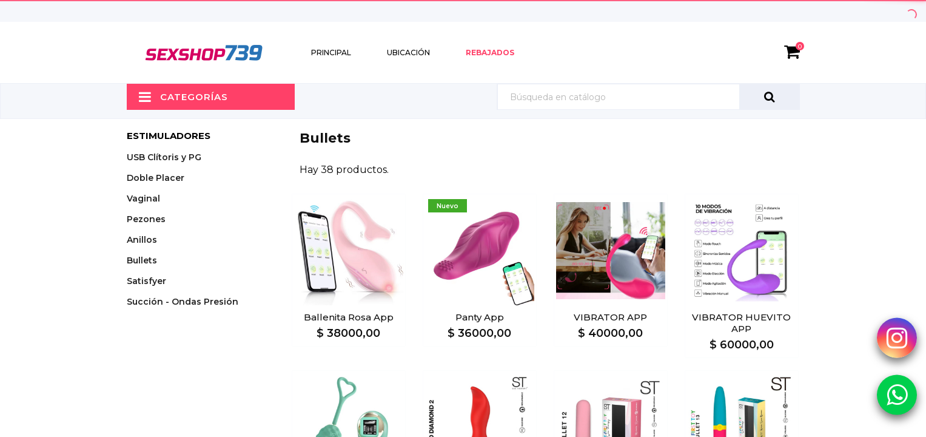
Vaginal (143, 198)
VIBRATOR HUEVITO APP (741, 322)
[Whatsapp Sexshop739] (897, 394)
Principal (331, 52)
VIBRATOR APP (610, 317)
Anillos (142, 239)
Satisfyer (146, 281)
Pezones (146, 219)
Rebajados (490, 52)
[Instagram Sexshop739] (897, 337)
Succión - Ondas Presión (182, 301)
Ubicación (408, 52)
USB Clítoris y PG (164, 157)
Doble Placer (155, 177)
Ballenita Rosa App (349, 317)
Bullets (142, 260)
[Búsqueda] (648, 97)
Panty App (479, 317)
